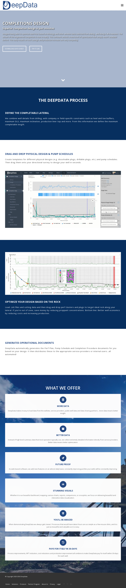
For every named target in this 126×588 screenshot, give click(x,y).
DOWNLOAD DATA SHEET (14, 49)
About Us (45, 584)
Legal (59, 584)
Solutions (15, 584)
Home (7, 584)
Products (23, 584)
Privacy (52, 584)
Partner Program (34, 584)
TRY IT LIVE (36, 49)
